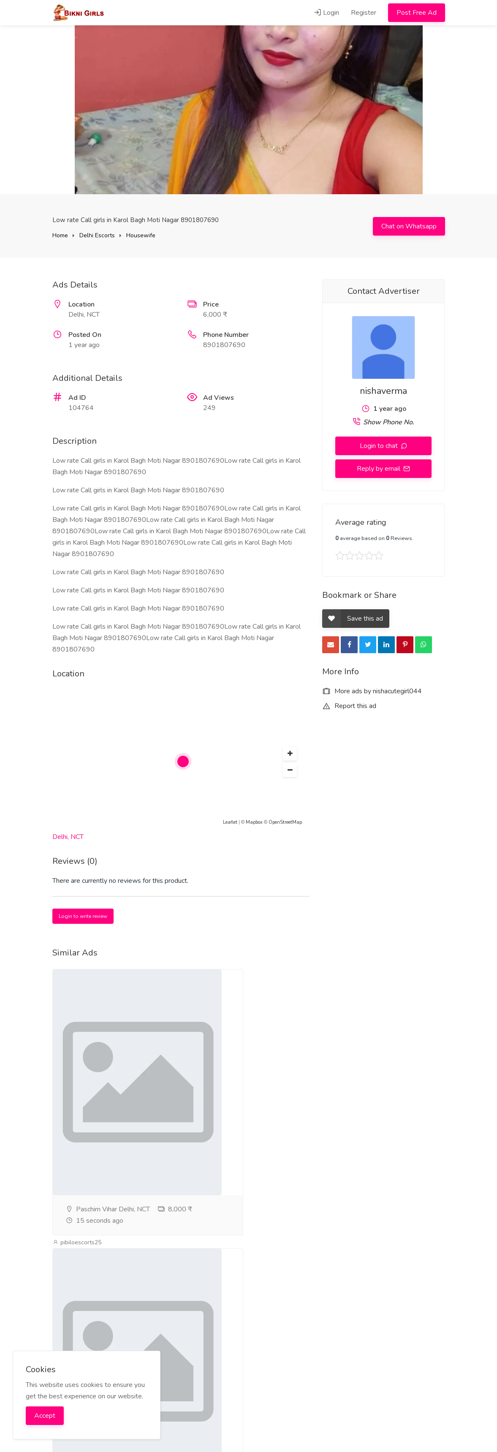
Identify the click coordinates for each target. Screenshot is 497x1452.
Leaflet (230, 822)
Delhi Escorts (97, 235)
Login (326, 12)
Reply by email (379, 468)
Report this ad (349, 706)
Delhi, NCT (68, 836)
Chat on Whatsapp (409, 226)
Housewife (140, 235)
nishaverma (383, 391)
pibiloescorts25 (77, 1242)
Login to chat (379, 446)
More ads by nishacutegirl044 (372, 691)
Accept (44, 1415)
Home (60, 235)
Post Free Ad (417, 12)
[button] (289, 753)
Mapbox (254, 822)
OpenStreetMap (285, 822)
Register (363, 12)
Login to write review (83, 916)
